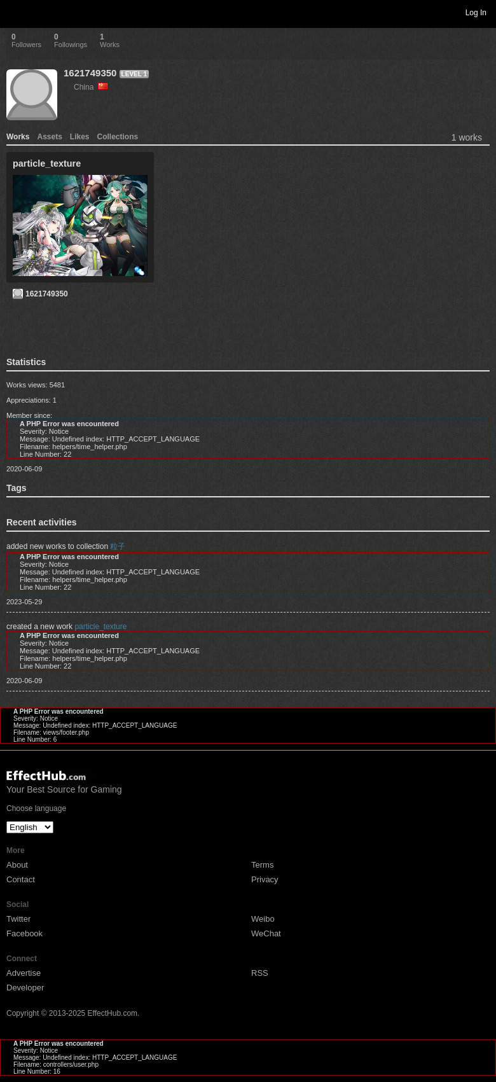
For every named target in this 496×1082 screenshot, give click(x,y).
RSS (259, 973)
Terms (262, 865)
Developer (25, 987)
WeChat (266, 933)
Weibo (263, 919)
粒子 (117, 546)
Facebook (24, 933)
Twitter (18, 919)
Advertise (23, 973)
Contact (20, 879)
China (91, 87)
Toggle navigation (15, 12)
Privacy (265, 879)
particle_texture (100, 626)
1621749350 (90, 72)
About (17, 865)
